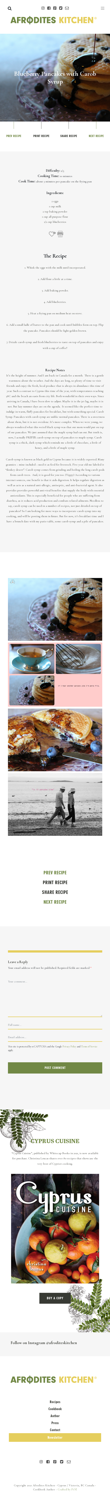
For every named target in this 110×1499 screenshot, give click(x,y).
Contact (55, 1430)
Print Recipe (41, 136)
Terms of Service (89, 1046)
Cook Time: (26, 181)
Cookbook (55, 1409)
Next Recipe (96, 136)
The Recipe (55, 256)
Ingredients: (55, 193)
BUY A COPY (55, 1298)
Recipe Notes (55, 370)
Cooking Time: (48, 176)
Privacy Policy (69, 1046)
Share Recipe (68, 136)
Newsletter (55, 1437)
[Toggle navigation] (102, 8)
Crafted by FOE (67, 1489)
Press (55, 1423)
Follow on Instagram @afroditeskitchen (44, 1342)
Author (55, 1416)
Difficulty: (53, 170)
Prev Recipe (13, 136)
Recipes (55, 1402)
